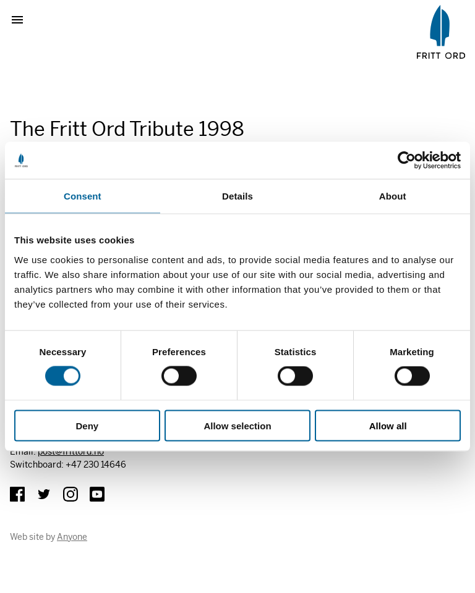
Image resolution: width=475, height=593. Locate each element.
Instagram (70, 494)
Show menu (22, 20)
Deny (86, 425)
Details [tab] (237, 196)
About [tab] (392, 196)
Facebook (17, 494)
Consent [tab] (82, 196)
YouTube (97, 494)
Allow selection (237, 425)
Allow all (388, 425)
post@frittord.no (71, 451)
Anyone (72, 536)
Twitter (43, 494)
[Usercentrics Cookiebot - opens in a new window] (407, 160)
